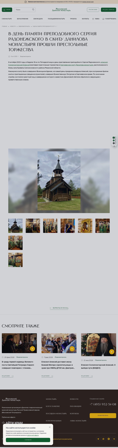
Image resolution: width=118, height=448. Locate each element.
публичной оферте (32, 435)
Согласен (28, 440)
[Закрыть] (49, 427)
